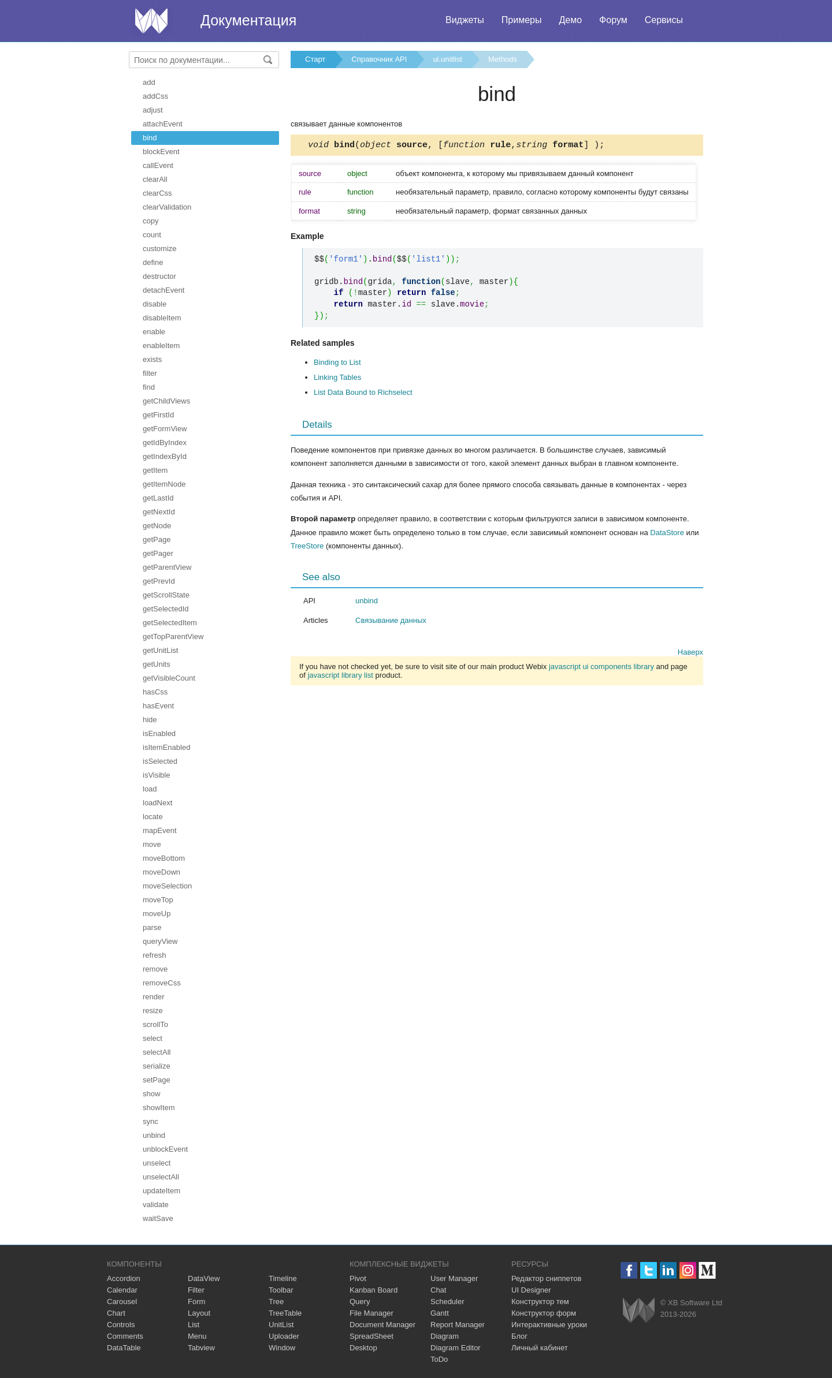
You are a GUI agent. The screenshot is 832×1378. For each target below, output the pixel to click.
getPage (156, 539)
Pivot (358, 1278)
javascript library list (340, 677)
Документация (248, 20)
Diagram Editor (455, 1347)
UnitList (281, 1324)
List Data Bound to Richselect (363, 394)
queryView (160, 941)
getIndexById (165, 456)
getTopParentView (173, 636)
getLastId (158, 498)
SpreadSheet (371, 1336)
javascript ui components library (601, 668)
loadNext (157, 802)
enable (154, 331)
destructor (159, 276)
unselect (156, 1163)
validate (156, 1204)
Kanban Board (374, 1290)
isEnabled (159, 733)
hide (150, 719)
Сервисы (664, 20)
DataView (204, 1278)
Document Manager (382, 1324)
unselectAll (161, 1176)
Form (196, 1301)
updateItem (161, 1190)
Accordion (123, 1278)
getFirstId (158, 414)
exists (152, 359)
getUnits (156, 664)
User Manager (454, 1278)
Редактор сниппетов (546, 1278)
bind (150, 137)
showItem (159, 1107)
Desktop (363, 1347)
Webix (639, 1310)
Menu (197, 1336)
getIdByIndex (165, 442)
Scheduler (447, 1301)
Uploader (284, 1336)
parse (152, 927)
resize (153, 1010)
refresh (154, 955)
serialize (156, 1066)
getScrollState (166, 595)
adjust (153, 110)
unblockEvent (165, 1149)
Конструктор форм (543, 1313)
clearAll (155, 179)
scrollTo (155, 1024)
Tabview (201, 1347)
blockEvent (161, 151)
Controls (121, 1324)
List (193, 1324)
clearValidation (167, 207)
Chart (116, 1313)
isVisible (156, 775)
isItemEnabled (166, 747)
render (154, 996)
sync (150, 1121)
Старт (315, 59)
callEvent (158, 165)
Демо (570, 20)
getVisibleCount (169, 678)
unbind (154, 1135)
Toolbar (281, 1290)
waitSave (158, 1218)
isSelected (160, 761)
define (153, 262)
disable (154, 304)
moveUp (156, 913)
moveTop (158, 899)
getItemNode (164, 484)
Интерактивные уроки (549, 1324)
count (152, 234)
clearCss (157, 193)
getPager (158, 553)
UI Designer (531, 1290)
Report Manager (457, 1324)
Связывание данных (390, 622)
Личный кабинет (539, 1347)
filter (150, 373)
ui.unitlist (447, 59)
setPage (156, 1079)
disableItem (162, 317)
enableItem (161, 345)
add (149, 82)
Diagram (444, 1336)
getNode (157, 525)
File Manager (371, 1313)
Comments (125, 1336)
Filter (196, 1290)
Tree (276, 1301)
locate (153, 816)
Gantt (439, 1313)
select (152, 1038)
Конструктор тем (540, 1301)
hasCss (155, 692)
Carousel (122, 1301)
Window (282, 1347)
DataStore (667, 534)
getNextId (159, 511)
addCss (155, 96)
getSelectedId (166, 608)
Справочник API (379, 59)
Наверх (690, 653)
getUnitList (160, 650)
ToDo (439, 1359)
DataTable (124, 1347)
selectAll (156, 1052)
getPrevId (159, 581)
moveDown (161, 872)
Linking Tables (337, 379)
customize (160, 248)
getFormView (165, 428)
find (149, 387)
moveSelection (167, 886)
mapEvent (160, 830)
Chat (438, 1290)
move (152, 844)
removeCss (162, 983)
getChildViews (166, 401)
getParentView (167, 567)
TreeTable (285, 1313)
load (150, 789)
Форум (613, 20)
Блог (519, 1336)
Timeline (283, 1278)
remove (155, 969)
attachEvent (163, 123)
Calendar (122, 1290)
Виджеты (464, 20)
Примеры (522, 20)
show (151, 1093)
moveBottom (164, 858)
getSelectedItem (170, 622)
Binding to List (337, 364)
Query (360, 1301)
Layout (199, 1313)
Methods (502, 59)
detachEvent (163, 290)
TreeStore (307, 547)
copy (150, 220)
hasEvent (158, 705)
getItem (155, 470)
